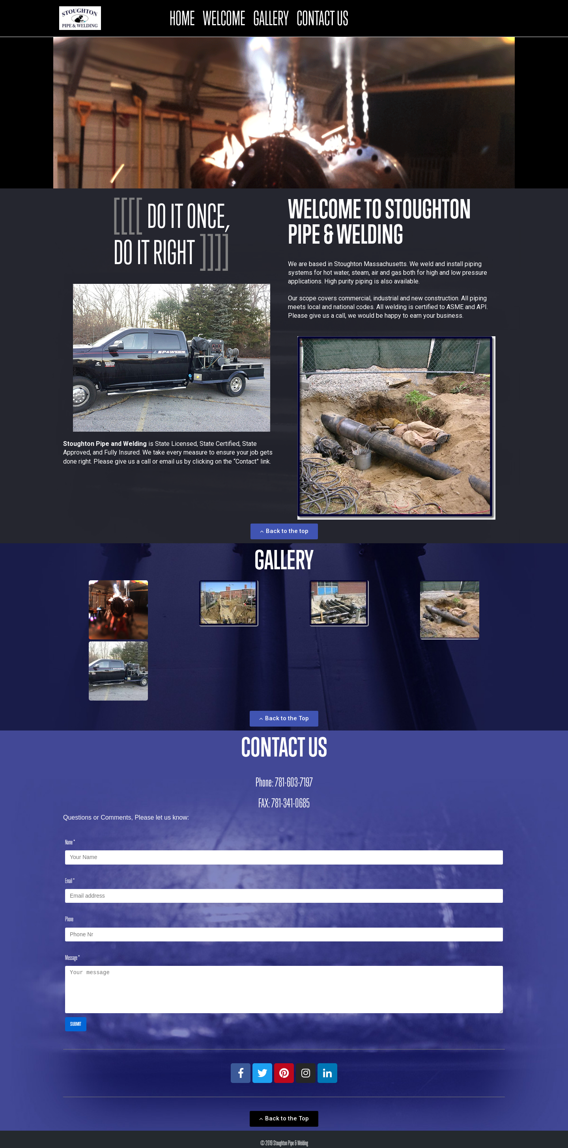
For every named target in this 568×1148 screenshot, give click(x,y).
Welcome (224, 17)
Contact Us (322, 17)
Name (70, 840)
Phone (69, 915)
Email (70, 878)
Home (182, 17)
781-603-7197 (294, 779)
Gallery (271, 17)
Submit (75, 1017)
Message (72, 953)
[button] (284, 529)
